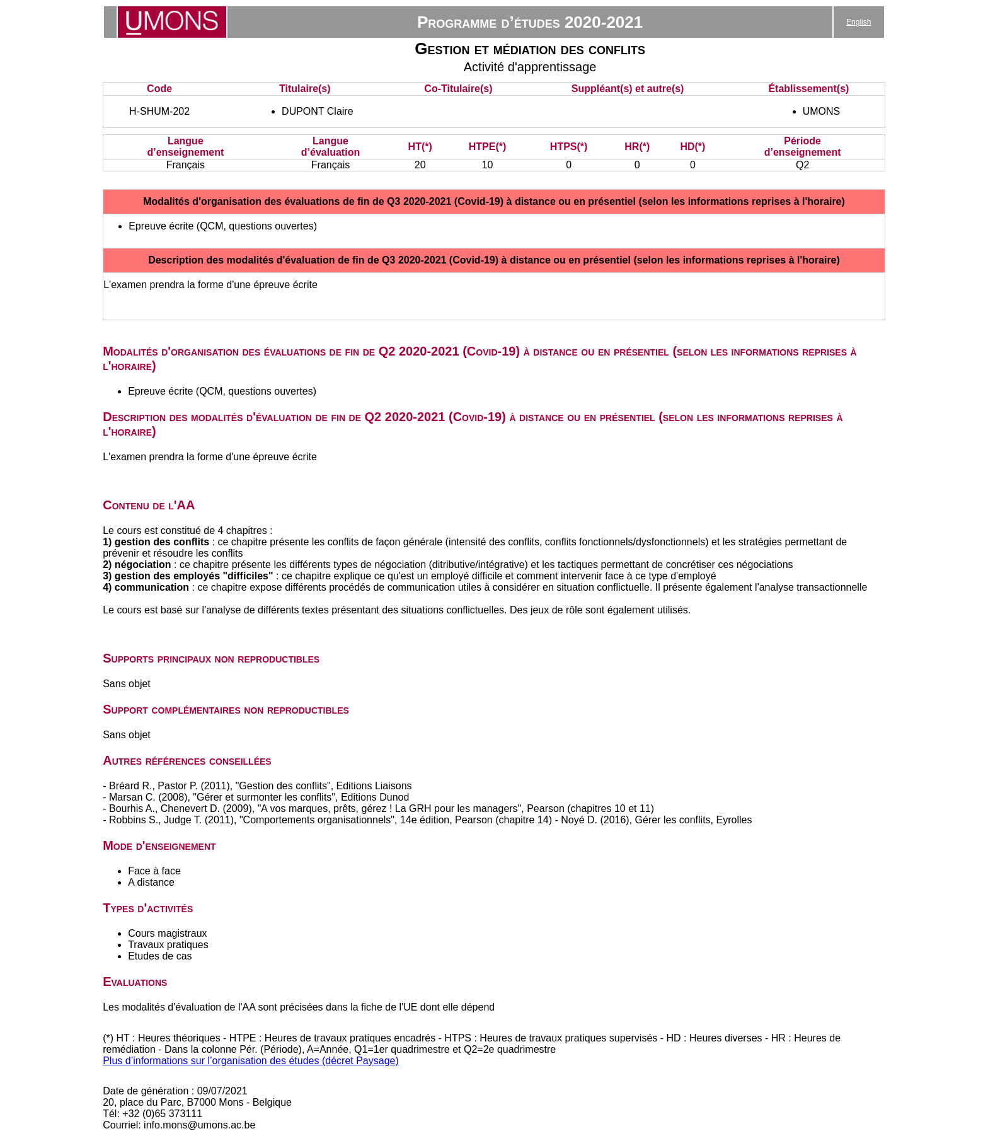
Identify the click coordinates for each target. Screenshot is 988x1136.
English (858, 22)
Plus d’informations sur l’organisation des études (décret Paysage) (251, 1060)
